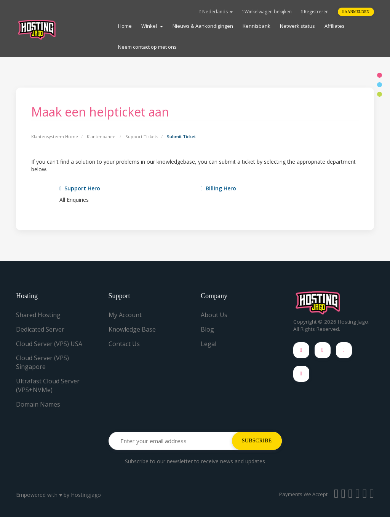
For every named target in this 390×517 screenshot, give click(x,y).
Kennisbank (256, 25)
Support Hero (79, 188)
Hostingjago (86, 494)
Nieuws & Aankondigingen (203, 25)
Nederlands (216, 11)
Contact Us (124, 344)
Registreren (314, 11)
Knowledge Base (132, 329)
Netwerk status (297, 25)
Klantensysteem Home (54, 136)
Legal (208, 344)
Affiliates (334, 25)
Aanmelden (355, 12)
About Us (214, 315)
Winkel (152, 25)
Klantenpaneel (102, 136)
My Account (125, 315)
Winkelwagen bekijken (267, 11)
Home (125, 25)
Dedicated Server (40, 329)
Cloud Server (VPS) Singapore (42, 362)
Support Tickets (141, 136)
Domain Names (38, 404)
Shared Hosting (38, 315)
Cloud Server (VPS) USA (49, 344)
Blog (207, 329)
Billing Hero (218, 188)
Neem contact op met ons (147, 46)
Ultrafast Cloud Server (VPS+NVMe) (48, 385)
